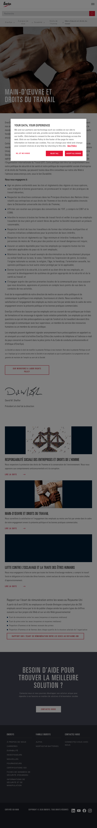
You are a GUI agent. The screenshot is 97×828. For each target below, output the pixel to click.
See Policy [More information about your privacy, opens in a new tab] (72, 146)
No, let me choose (23, 153)
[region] (48, 140)
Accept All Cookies (73, 153)
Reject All (54, 153)
